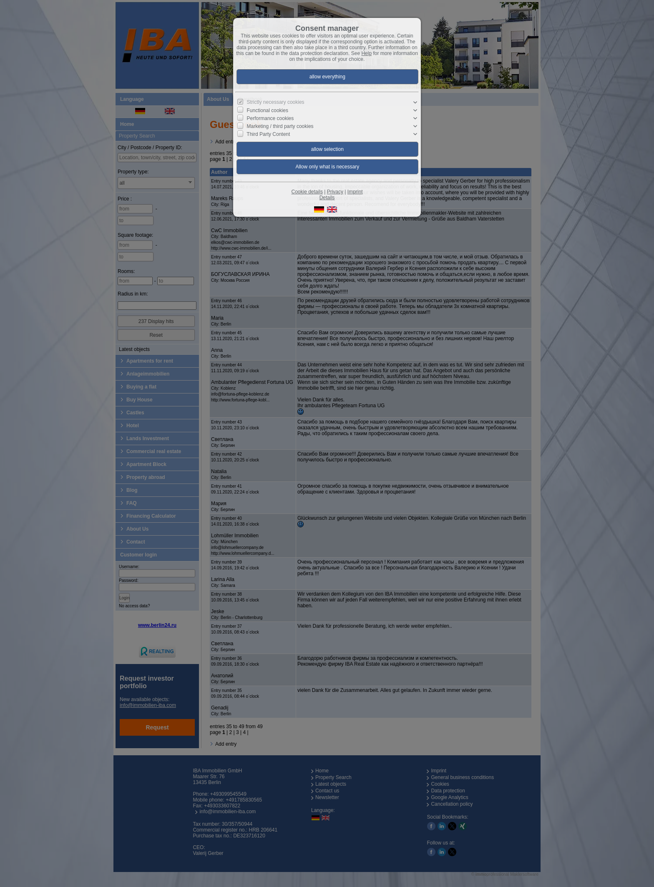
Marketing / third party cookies (280, 126)
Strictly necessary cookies (275, 102)
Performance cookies (270, 118)
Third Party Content (268, 134)
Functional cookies (267, 110)
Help (366, 53)
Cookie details (307, 192)
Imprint (355, 192)
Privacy (335, 192)
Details (327, 197)
